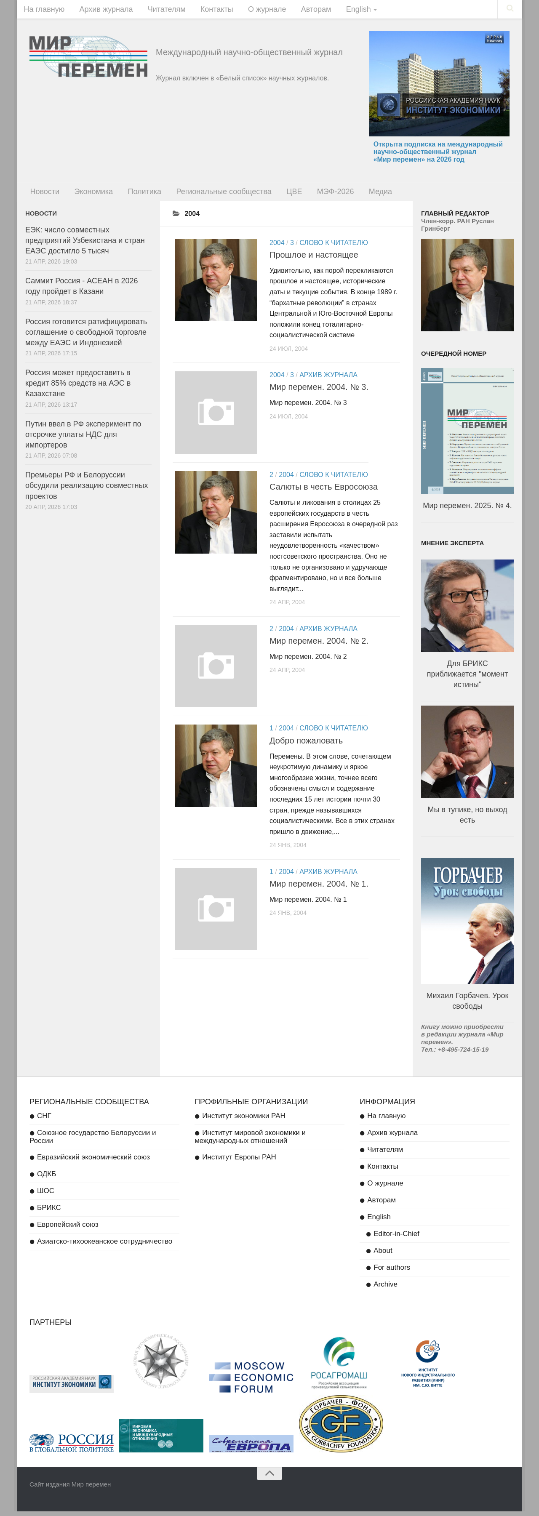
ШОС (45, 1195)
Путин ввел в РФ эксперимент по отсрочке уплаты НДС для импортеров (83, 439)
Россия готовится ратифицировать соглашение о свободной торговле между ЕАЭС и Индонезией (86, 337)
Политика (137, 195)
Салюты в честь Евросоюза (324, 493)
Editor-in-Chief (396, 1238)
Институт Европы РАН (239, 1162)
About (383, 1255)
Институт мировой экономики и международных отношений (250, 1141)
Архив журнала (102, 10)
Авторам (300, 10)
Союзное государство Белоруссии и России (92, 1141)
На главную (43, 10)
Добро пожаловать (306, 748)
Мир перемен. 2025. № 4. (467, 510)
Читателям (160, 10)
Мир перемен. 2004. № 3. (319, 392)
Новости (44, 195)
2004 (277, 247)
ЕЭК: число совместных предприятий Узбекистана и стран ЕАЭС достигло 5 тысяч (85, 245)
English (338, 10)
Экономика (89, 195)
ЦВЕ (280, 195)
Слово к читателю (333, 247)
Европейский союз (68, 1229)
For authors (392, 1272)
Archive (386, 1289)
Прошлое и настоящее (314, 259)
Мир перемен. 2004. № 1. (319, 892)
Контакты (206, 10)
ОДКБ (46, 1179)
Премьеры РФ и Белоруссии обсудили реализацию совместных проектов (86, 490)
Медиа (360, 195)
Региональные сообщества (213, 195)
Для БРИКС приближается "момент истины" (467, 678)
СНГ (44, 1120)
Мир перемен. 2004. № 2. (319, 647)
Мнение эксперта (452, 547)
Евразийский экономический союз (93, 1162)
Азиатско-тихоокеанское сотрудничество (104, 1246)
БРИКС (49, 1212)
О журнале (254, 10)
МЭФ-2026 (319, 195)
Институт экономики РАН (244, 1120)
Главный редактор (455, 217)
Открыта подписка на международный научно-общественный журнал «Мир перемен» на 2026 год (438, 154)
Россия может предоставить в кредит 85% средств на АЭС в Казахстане (78, 388)
